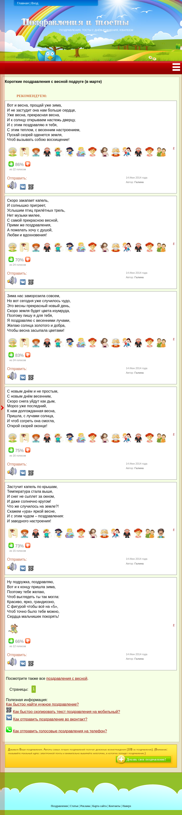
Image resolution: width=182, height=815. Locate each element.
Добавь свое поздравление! (146, 759)
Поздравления (59, 806)
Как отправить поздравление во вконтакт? (50, 719)
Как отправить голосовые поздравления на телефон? (60, 731)
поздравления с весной (66, 678)
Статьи (74, 806)
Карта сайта (99, 806)
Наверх (127, 806)
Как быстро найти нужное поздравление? (42, 704)
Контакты (114, 806)
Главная (23, 3)
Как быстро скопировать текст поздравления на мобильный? (66, 712)
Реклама (85, 806)
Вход (34, 3)
